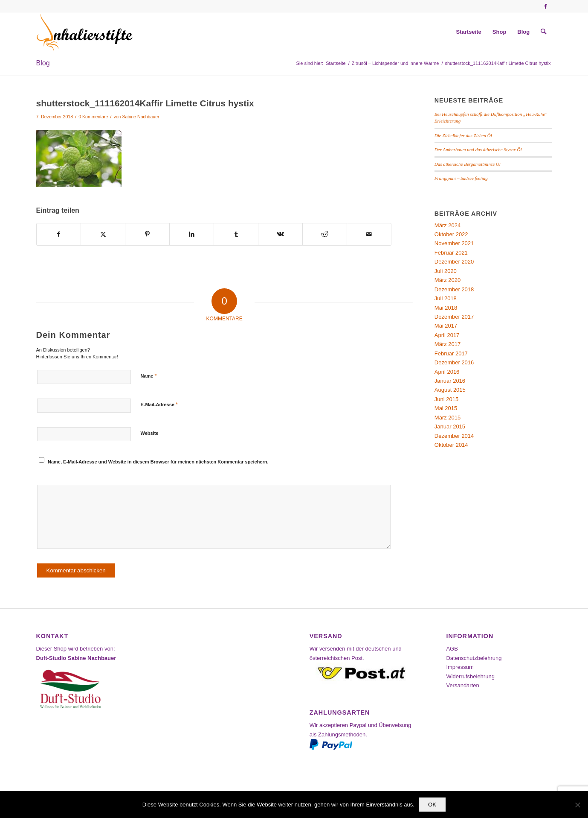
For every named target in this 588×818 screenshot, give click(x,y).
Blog (43, 63)
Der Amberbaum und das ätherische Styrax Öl (478, 149)
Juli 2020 (445, 271)
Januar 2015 (449, 426)
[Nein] (577, 804)
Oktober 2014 (451, 445)
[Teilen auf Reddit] (325, 234)
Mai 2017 (445, 326)
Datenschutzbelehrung (473, 658)
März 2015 (447, 417)
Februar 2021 (451, 252)
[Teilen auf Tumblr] (236, 234)
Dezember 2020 (454, 261)
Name (149, 375)
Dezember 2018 (454, 289)
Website (150, 433)
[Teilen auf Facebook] (59, 234)
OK (432, 804)
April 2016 (447, 372)
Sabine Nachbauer (140, 116)
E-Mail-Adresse (159, 404)
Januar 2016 (449, 381)
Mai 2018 (445, 308)
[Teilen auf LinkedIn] (192, 234)
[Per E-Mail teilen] (369, 234)
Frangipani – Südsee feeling (461, 178)
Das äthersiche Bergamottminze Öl (467, 164)
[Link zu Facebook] (545, 6)
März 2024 (447, 225)
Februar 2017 (451, 353)
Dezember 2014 (454, 436)
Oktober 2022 (451, 234)
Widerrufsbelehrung (470, 676)
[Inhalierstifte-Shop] (84, 32)
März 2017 (447, 344)
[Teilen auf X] (103, 234)
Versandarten (462, 685)
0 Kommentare (93, 116)
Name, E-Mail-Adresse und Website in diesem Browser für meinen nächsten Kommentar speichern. (158, 461)
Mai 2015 (445, 408)
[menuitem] (469, 32)
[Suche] (543, 32)
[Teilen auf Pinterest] (147, 234)
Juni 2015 (446, 399)
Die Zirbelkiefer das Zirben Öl (463, 135)
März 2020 (447, 280)
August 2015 (450, 390)
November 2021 (454, 243)
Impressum (459, 667)
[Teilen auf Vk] (280, 234)
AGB (452, 648)
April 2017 (447, 335)
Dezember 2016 (454, 362)
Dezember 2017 (454, 317)
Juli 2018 (445, 298)
